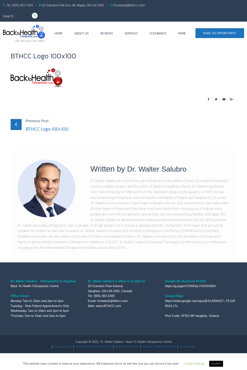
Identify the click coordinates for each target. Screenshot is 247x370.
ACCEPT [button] (216, 363)
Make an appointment (219, 33)
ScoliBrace (158, 33)
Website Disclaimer (126, 346)
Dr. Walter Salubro (158, 169)
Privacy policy (59, 346)
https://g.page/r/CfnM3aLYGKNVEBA (190, 286)
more (182, 33)
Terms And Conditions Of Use (91, 346)
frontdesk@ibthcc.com (129, 5)
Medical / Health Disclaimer (161, 346)
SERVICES (131, 33)
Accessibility (191, 346)
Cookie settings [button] (194, 363)
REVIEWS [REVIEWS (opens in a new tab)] (107, 33)
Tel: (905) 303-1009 (19, 5)
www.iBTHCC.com (108, 306)
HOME (59, 33)
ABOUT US (81, 33)
